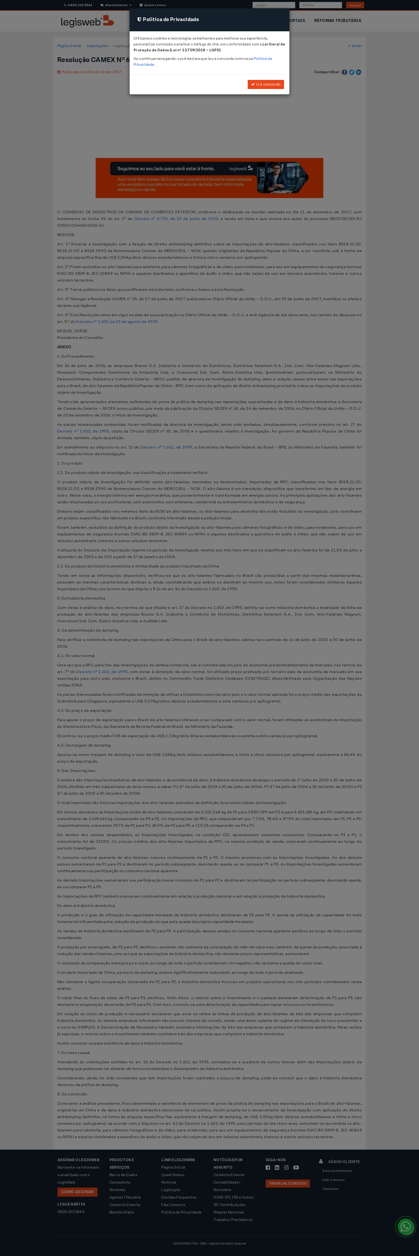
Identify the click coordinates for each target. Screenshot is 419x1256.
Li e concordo (266, 84)
